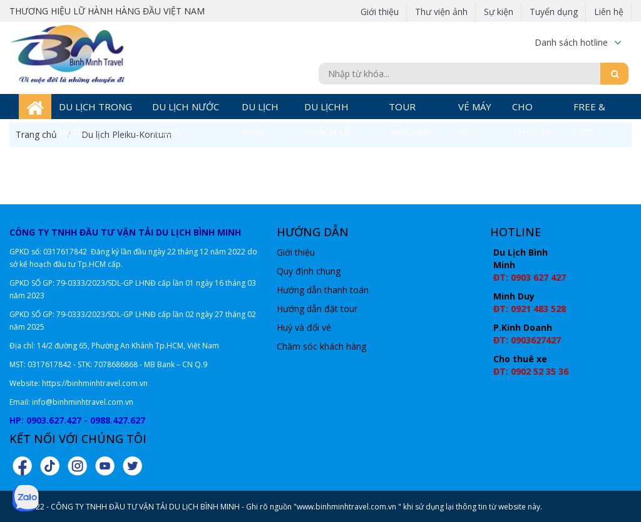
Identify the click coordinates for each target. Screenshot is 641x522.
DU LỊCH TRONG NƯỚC (95, 109)
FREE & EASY (589, 109)
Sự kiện (498, 12)
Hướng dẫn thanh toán (323, 290)
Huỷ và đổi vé (304, 327)
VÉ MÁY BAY (474, 109)
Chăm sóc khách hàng (321, 346)
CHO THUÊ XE (532, 109)
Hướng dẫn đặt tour (317, 309)
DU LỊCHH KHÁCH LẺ (326, 109)
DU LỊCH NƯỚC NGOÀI (185, 109)
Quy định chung (309, 271)
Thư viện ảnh (441, 12)
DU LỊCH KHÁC (260, 109)
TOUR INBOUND (411, 109)
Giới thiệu (380, 12)
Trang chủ (36, 134)
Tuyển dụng (554, 12)
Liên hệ (608, 12)
